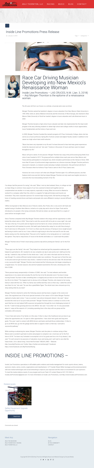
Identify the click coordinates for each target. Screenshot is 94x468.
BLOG (49, 441)
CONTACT (51, 445)
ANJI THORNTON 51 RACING (13, 443)
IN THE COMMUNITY (54, 443)
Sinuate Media (69, 457)
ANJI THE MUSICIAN (11, 441)
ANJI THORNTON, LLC (11, 445)
